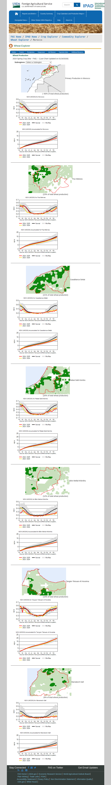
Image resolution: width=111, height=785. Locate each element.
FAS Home (16, 36)
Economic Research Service (50, 774)
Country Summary (46, 14)
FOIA (43, 777)
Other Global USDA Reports (41, 20)
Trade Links (34, 777)
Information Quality (84, 779)
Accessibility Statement (26, 779)
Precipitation (30, 52)
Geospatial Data (21, 20)
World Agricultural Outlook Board (76, 774)
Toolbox (14, 52)
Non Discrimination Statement (63, 779)
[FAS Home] (26, 4)
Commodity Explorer (74, 36)
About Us (69, 20)
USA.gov (21, 782)
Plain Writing (23, 777)
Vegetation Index (63, 52)
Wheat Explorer (20, 40)
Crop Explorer (49, 36)
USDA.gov (32, 774)
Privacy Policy (43, 779)
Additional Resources (77, 52)
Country (21, 52)
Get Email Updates (88, 767)
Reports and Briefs (29, 14)
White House (32, 782)
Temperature (41, 52)
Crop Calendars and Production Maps (70, 14)
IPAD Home (31, 36)
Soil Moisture (52, 52)
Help (59, 20)
